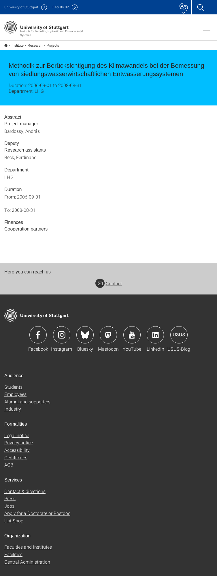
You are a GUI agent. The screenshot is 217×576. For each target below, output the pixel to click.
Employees (15, 390)
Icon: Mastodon (108, 331)
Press (10, 495)
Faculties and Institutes (28, 543)
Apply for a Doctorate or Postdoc (37, 509)
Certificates (15, 454)
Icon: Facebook (38, 331)
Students (13, 383)
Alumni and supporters (27, 398)
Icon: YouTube (132, 331)
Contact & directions (25, 487)
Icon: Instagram (61, 331)
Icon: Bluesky (85, 331)
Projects (49, 43)
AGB (8, 461)
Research (31, 43)
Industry (12, 405)
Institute (14, 43)
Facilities (13, 550)
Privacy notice (18, 439)
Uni (21, 7)
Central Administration (27, 558)
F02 (60, 7)
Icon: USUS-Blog (179, 331)
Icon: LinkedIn (155, 331)
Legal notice (16, 431)
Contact (108, 280)
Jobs (9, 502)
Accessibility (17, 446)
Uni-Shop (13, 517)
